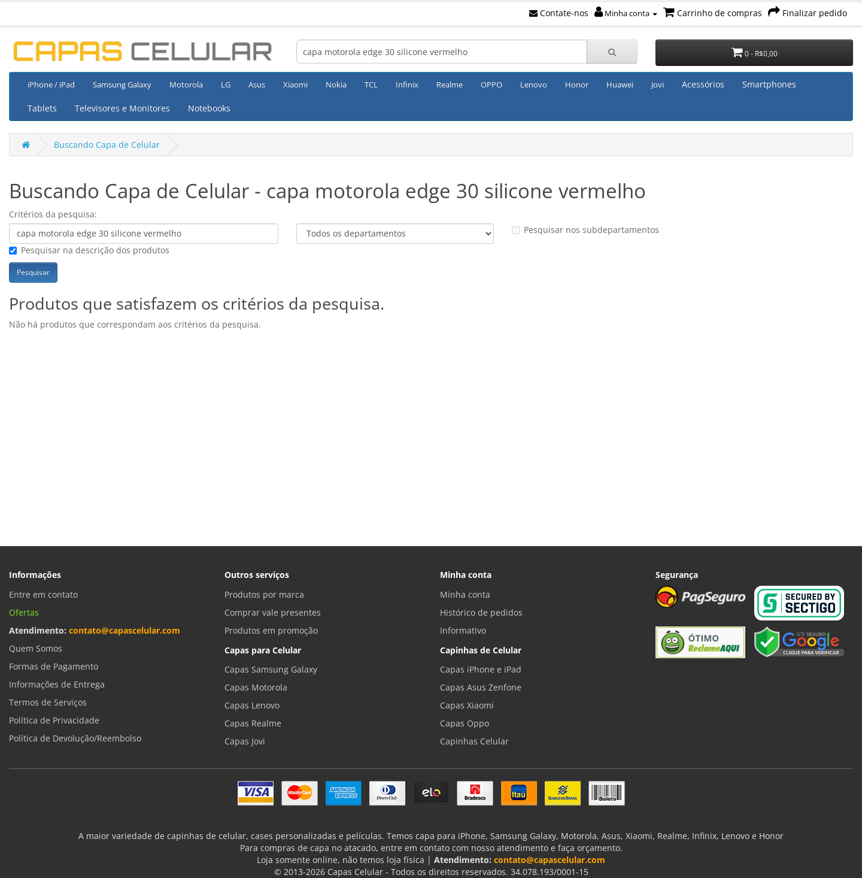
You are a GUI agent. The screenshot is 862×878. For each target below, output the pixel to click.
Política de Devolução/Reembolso (75, 738)
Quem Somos (35, 648)
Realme (449, 84)
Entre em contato (43, 594)
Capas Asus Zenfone (480, 687)
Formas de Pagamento (53, 666)
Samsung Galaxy (122, 84)
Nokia (336, 84)
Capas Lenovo (252, 705)
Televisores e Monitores (122, 108)
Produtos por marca (264, 594)
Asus (256, 84)
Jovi (657, 84)
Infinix (407, 84)
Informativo (463, 630)
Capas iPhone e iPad (480, 669)
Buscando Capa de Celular (107, 144)
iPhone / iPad (51, 84)
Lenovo (533, 84)
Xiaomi (295, 84)
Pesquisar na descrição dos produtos (89, 250)
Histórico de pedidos (481, 612)
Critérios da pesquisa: (53, 214)
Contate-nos (558, 13)
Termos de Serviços (48, 702)
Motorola (186, 84)
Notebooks (209, 108)
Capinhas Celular (474, 741)
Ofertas (24, 612)
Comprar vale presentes (272, 612)
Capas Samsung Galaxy (270, 669)
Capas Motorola (255, 687)
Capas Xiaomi (467, 705)
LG (225, 84)
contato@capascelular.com (124, 630)
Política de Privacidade (54, 720)
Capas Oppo (464, 723)
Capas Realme (252, 723)
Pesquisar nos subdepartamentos (585, 229)
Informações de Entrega (57, 684)
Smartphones (769, 84)
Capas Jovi (244, 741)
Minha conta (625, 13)
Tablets (42, 108)
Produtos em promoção (271, 630)
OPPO (491, 84)
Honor (576, 84)
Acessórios (703, 84)
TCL (371, 84)
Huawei (619, 84)
